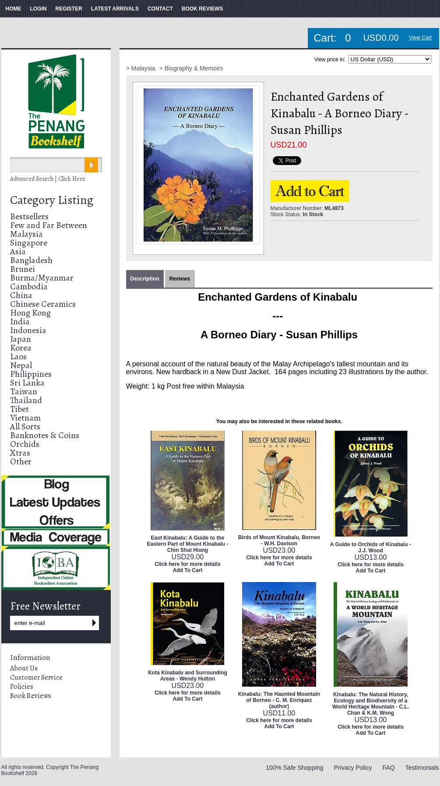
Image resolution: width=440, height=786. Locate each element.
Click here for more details (188, 564)
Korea (21, 348)
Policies (21, 686)
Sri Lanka (27, 383)
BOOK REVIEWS (202, 9)
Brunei (22, 269)
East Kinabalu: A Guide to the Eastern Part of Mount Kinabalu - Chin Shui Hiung (187, 544)
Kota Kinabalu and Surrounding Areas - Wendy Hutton (187, 676)
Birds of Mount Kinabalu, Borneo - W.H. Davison (279, 540)
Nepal (21, 365)
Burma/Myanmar (42, 278)
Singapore (28, 243)
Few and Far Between (48, 225)
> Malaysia (141, 68)
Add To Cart (188, 570)
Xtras (20, 453)
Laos (18, 356)
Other (21, 461)
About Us (24, 668)
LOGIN (38, 9)
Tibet (19, 409)
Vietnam (25, 418)
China (21, 295)
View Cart (420, 38)
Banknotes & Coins (44, 435)
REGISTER (69, 9)
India (20, 321)
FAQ (389, 767)
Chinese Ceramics (43, 304)
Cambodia (29, 286)
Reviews (179, 279)
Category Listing (51, 200)
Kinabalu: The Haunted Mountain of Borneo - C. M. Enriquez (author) (279, 700)
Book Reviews (30, 696)
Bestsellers (29, 216)
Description (144, 279)
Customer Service (36, 677)
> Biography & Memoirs (191, 68)
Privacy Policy (353, 767)
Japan (20, 339)
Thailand (26, 400)
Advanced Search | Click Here (47, 179)
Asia (18, 251)
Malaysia (26, 234)
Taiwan (23, 391)
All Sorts (25, 426)
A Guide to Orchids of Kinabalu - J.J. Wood (370, 547)
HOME (13, 9)
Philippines (31, 374)
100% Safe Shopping (295, 767)
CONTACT (160, 9)
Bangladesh (31, 260)
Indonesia (28, 330)
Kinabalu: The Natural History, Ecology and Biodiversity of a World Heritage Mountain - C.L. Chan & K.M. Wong (370, 703)
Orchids (24, 444)
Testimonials (422, 767)
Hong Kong (30, 313)
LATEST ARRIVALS (115, 9)
